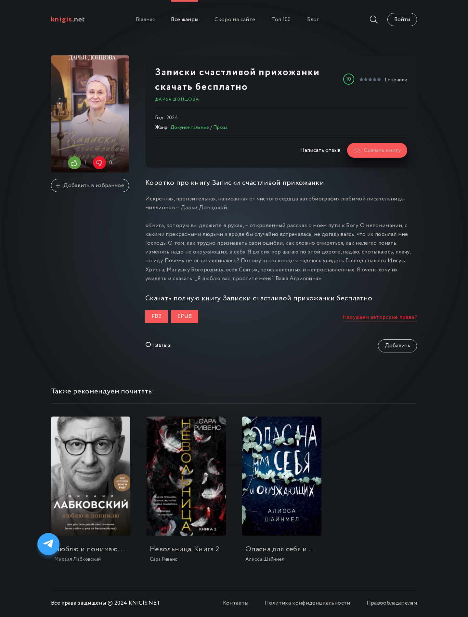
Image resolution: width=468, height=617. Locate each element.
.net (68, 19)
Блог (313, 20)
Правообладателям (392, 603)
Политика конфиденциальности (307, 603)
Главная (145, 20)
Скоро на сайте (234, 20)
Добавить (397, 346)
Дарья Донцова (177, 99)
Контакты (236, 603)
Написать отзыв (320, 150)
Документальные (189, 127)
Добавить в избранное (90, 186)
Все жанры (184, 20)
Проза (220, 127)
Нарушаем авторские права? (380, 317)
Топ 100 (281, 20)
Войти (402, 20)
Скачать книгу (377, 150)
